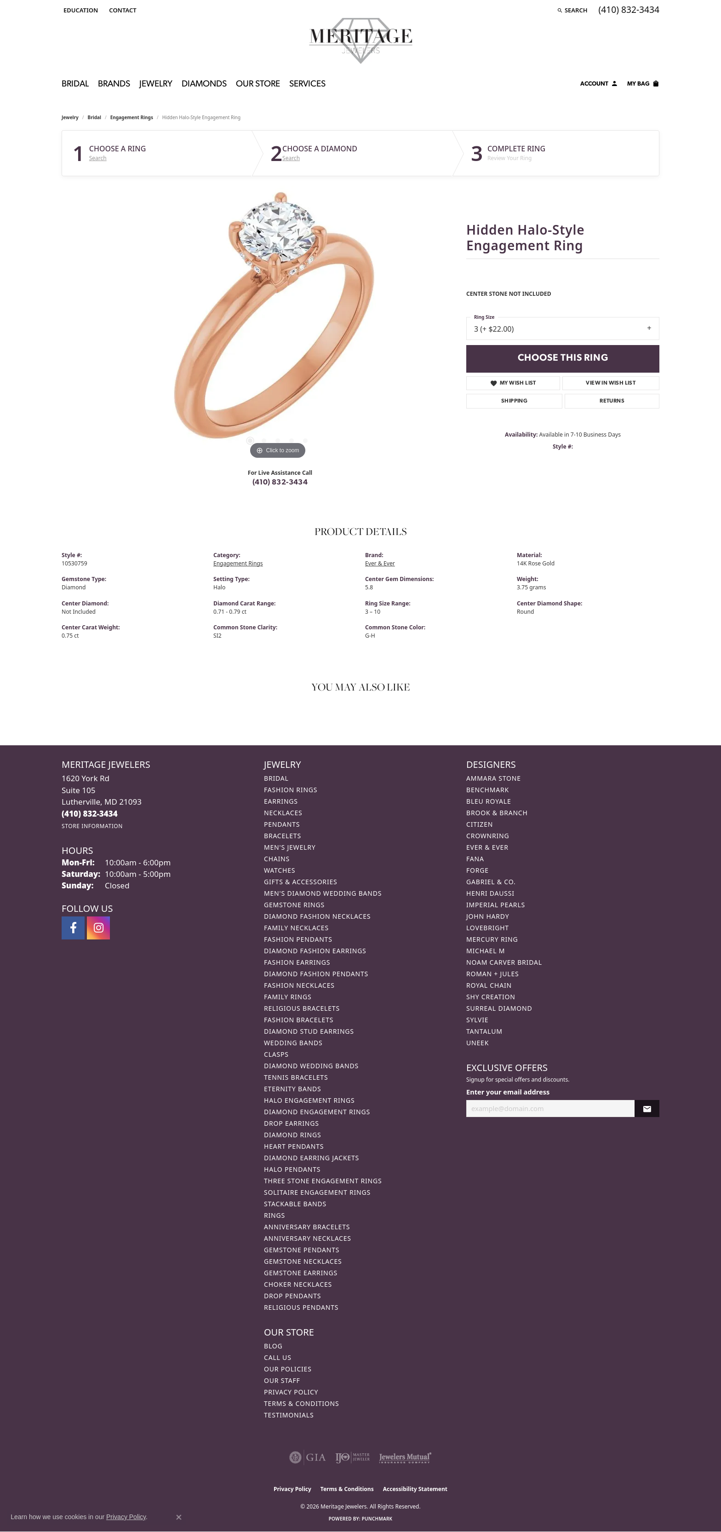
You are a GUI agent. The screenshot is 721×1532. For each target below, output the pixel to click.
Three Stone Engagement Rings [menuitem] (323, 1180)
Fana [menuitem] (475, 858)
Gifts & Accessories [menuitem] (301, 881)
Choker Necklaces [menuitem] (298, 1284)
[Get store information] (92, 826)
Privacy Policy (291, 1392)
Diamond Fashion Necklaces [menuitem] (317, 916)
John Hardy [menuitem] (487, 916)
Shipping (514, 401)
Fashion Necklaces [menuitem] (299, 985)
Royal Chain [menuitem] (489, 985)
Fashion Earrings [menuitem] (297, 962)
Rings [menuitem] (274, 1215)
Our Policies (288, 1369)
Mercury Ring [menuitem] (492, 939)
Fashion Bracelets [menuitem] (298, 1019)
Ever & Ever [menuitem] (487, 847)
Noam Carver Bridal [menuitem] (504, 962)
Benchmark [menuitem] (487, 789)
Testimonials (289, 1415)
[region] (278, 323)
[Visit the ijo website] (352, 1457)
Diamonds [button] (204, 84)
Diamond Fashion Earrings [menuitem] (315, 950)
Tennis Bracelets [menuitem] (296, 1077)
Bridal (94, 117)
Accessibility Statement (415, 1489)
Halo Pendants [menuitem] (292, 1169)
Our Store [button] (258, 84)
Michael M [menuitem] (485, 950)
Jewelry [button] (155, 84)
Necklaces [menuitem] (283, 812)
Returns (612, 401)
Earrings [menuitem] (281, 801)
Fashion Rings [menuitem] (290, 789)
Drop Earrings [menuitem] (291, 1123)
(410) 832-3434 (280, 482)
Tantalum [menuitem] (484, 1031)
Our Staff (282, 1380)
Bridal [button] (75, 84)
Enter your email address (507, 1091)
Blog (273, 1346)
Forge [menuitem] (477, 870)
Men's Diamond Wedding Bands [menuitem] (323, 893)
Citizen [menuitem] (479, 824)
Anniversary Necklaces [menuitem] (307, 1238)
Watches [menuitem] (279, 870)
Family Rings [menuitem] (287, 996)
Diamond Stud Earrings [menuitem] (309, 1031)
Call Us (278, 1357)
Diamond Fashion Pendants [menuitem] (316, 973)
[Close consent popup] (179, 1517)
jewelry (70, 117)
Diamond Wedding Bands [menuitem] (311, 1065)
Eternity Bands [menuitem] (292, 1088)
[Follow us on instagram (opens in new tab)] (98, 927)
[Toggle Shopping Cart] (643, 85)
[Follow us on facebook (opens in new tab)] (73, 927)
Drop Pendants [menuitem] (292, 1295)
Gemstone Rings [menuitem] (294, 904)
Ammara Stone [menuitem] (493, 778)
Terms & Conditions (301, 1403)
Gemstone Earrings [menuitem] (301, 1272)
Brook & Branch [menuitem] (497, 812)
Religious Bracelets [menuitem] (302, 1008)
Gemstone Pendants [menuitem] (301, 1249)
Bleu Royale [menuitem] (488, 801)
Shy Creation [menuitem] (490, 996)
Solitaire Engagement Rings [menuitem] (317, 1192)
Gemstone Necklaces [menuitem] (303, 1261)
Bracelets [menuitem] (282, 835)
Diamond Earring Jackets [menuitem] (311, 1157)
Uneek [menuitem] (477, 1042)
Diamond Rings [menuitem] (292, 1134)
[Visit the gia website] (307, 1457)
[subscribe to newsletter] (647, 1108)
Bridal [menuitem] (276, 778)
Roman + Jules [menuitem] (492, 973)
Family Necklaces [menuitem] (296, 927)
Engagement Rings (131, 117)
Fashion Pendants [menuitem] (298, 939)
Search (98, 158)
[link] (121, 10)
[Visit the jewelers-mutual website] (405, 1457)
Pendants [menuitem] (282, 824)
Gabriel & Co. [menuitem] (490, 881)
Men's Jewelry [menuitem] (289, 847)
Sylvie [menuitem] (477, 1019)
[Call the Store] (90, 813)
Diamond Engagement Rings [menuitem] (317, 1111)
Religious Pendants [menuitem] (301, 1307)
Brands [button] (114, 84)
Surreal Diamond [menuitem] (499, 1008)
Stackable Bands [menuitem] (295, 1203)
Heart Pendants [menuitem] (294, 1146)
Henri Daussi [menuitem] (490, 893)
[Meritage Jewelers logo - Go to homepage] (360, 41)
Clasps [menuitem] (276, 1054)
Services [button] (307, 84)
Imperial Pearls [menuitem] (495, 904)
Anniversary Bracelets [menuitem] (307, 1226)
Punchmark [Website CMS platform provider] (377, 1518)
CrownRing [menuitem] (487, 835)
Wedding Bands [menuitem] (293, 1042)
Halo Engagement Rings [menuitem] (309, 1100)
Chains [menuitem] (277, 858)
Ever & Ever (380, 563)
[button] (80, 10)
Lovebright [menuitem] (487, 927)
